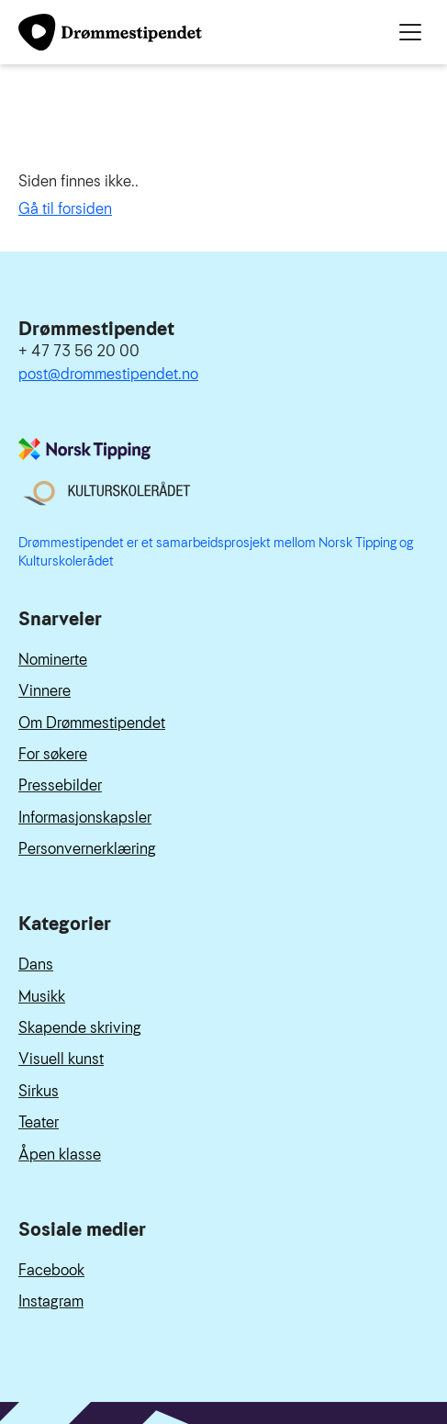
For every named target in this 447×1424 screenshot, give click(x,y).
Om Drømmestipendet (91, 723)
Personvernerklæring (87, 848)
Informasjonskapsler (84, 817)
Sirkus (38, 1091)
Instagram (51, 1301)
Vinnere (44, 690)
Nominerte (52, 659)
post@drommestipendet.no (108, 374)
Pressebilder (60, 785)
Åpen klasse (59, 1154)
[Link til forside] (110, 32)
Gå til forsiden (65, 208)
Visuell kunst (61, 1059)
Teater (38, 1122)
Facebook (51, 1270)
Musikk (41, 996)
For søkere (52, 754)
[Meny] (410, 32)
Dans (35, 964)
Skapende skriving (79, 1027)
